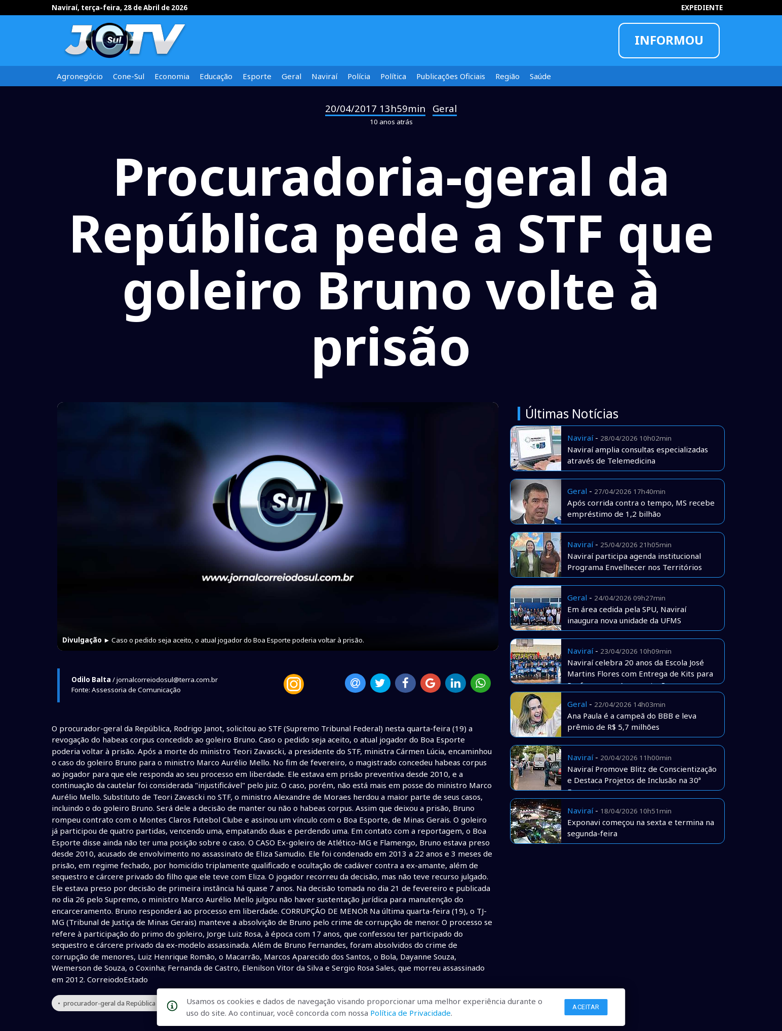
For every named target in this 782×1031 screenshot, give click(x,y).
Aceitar (586, 1007)
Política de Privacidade (410, 1013)
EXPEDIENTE (702, 7)
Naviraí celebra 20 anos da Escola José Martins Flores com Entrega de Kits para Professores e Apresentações (640, 673)
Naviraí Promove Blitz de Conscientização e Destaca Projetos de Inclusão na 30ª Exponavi (642, 780)
